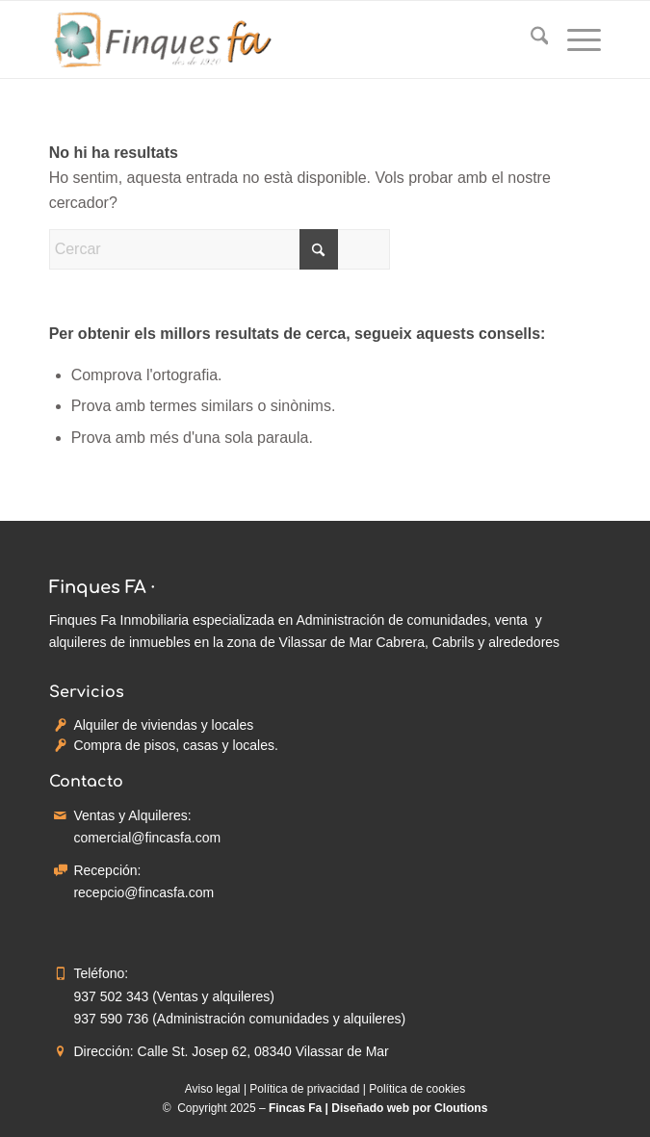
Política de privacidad (304, 1089)
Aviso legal (213, 1089)
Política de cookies (417, 1089)
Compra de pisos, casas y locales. (175, 745)
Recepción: (107, 870)
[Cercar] (530, 39)
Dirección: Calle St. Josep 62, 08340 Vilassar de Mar (230, 1051)
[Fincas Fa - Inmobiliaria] (270, 39)
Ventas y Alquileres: (132, 815)
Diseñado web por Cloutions (409, 1108)
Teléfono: (100, 973)
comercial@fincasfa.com (147, 837)
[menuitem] (530, 39)
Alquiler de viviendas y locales (163, 725)
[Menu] (574, 39)
